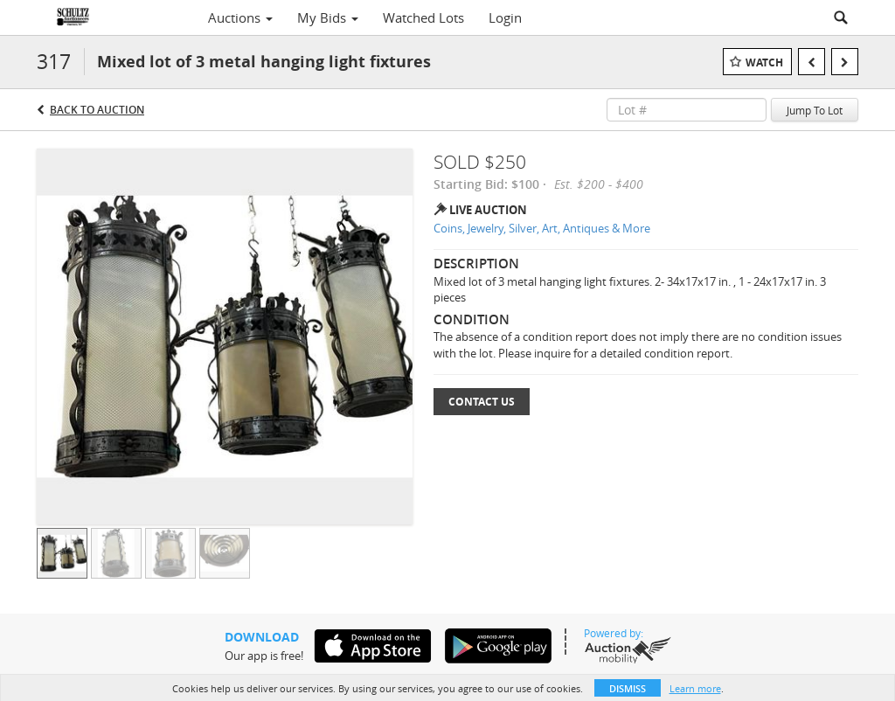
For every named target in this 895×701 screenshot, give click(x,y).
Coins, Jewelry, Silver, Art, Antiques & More (542, 228)
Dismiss (627, 688)
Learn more (695, 688)
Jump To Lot (815, 110)
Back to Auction (97, 109)
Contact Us (481, 401)
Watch (764, 62)
